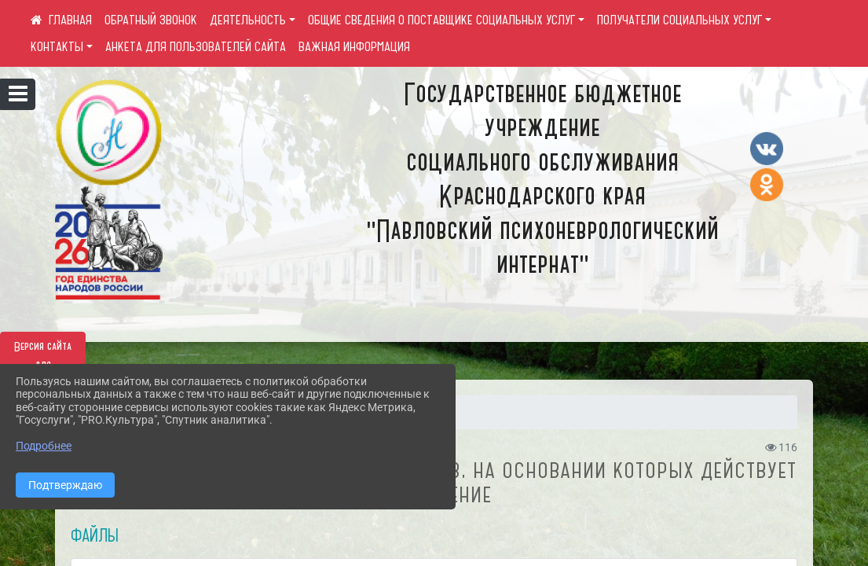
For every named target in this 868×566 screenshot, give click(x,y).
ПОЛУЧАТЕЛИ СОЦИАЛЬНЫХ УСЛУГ (679, 20)
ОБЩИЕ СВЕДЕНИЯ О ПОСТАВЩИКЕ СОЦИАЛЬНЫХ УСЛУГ (441, 20)
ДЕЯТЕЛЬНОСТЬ (248, 20)
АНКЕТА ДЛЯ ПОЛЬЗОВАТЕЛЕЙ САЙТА (195, 46)
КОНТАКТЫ (57, 46)
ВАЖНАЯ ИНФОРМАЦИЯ (354, 46)
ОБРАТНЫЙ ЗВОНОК (150, 20)
